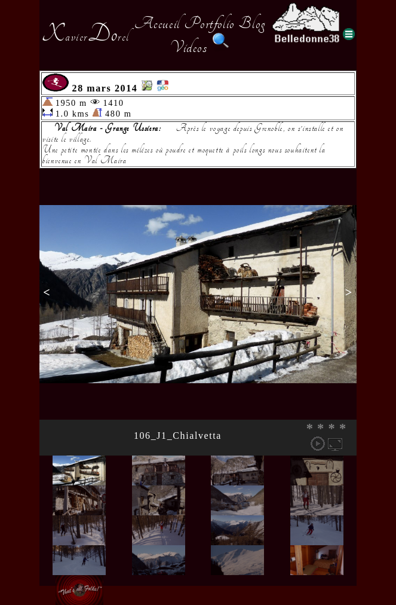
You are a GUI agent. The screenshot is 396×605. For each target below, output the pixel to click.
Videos (189, 47)
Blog (252, 23)
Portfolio (209, 23)
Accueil (157, 23)
